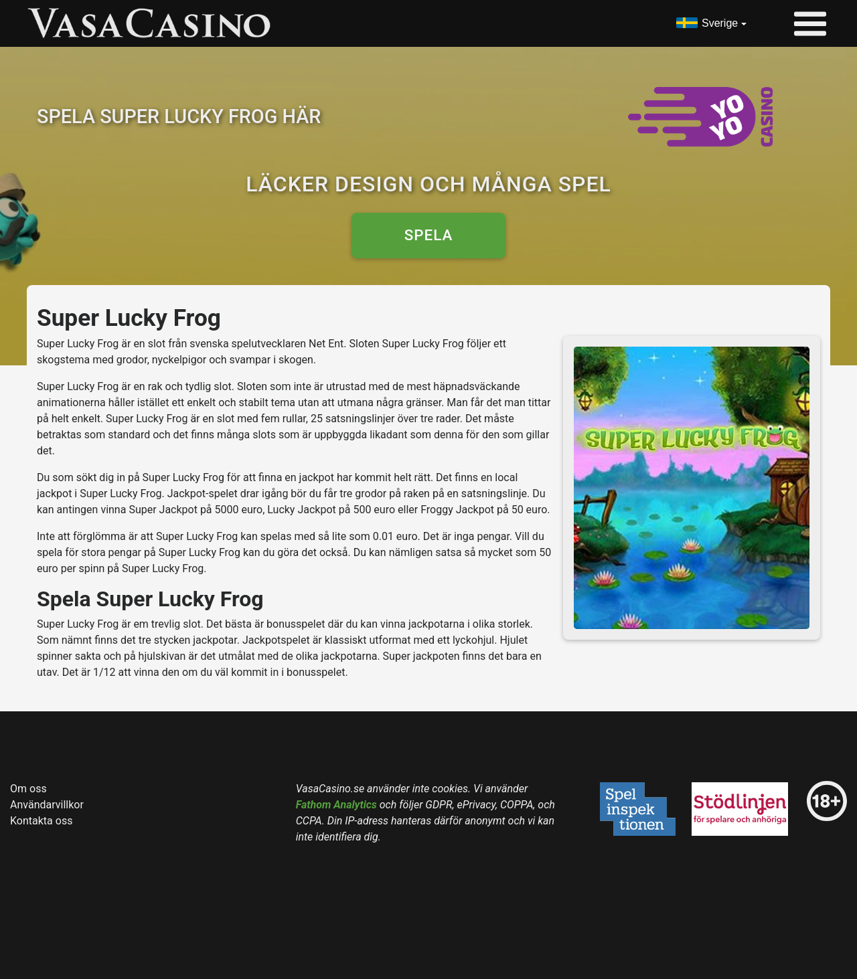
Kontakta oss (41, 820)
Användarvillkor (47, 804)
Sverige (720, 23)
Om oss (28, 788)
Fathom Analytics (336, 804)
